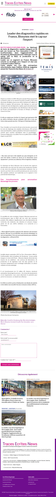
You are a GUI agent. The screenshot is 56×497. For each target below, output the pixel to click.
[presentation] (2, 14)
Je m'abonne (51, 3)
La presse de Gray (7, 482)
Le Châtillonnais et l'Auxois (9, 484)
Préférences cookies (22, 495)
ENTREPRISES (25, 29)
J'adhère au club (28, 19)
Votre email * (9, 338)
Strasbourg (16, 320)
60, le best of (28, 69)
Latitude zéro (31, 482)
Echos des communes (33, 480)
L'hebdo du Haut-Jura (7, 486)
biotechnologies (30, 320)
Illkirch (2, 322)
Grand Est (10, 320)
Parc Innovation (25, 322)
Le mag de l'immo (32, 484)
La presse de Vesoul (7, 480)
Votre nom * (4, 332)
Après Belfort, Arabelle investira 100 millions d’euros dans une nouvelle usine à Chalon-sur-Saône (13, 400)
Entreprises (6, 43)
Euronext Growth (15, 322)
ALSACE (32, 29)
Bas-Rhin (22, 320)
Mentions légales (13, 495)
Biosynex (7, 322)
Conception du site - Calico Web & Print (37, 495)
